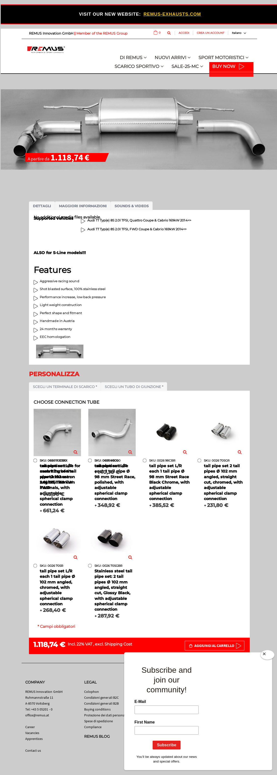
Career (30, 727)
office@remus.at (37, 715)
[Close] (267, 656)
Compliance (93, 727)
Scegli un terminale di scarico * (65, 387)
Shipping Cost (118, 644)
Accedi (184, 33)
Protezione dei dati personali (105, 715)
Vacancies (32, 733)
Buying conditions (97, 709)
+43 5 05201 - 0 (42, 709)
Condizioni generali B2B (101, 703)
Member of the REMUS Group (101, 33)
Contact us (33, 750)
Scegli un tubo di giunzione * (134, 387)
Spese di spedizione (98, 721)
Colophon (91, 691)
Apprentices (34, 738)
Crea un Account (210, 33)
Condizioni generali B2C (101, 697)
